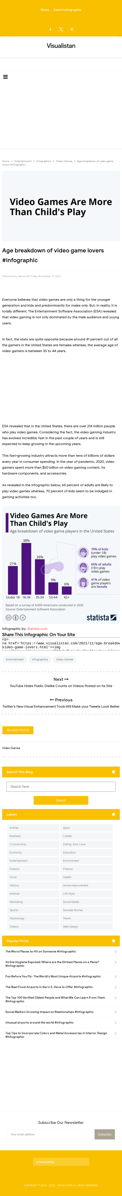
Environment (71, 861)
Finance (68, 869)
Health (67, 877)
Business (15, 836)
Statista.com (37, 629)
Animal (14, 828)
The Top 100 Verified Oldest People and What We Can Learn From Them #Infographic (55, 999)
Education (69, 852)
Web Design (70, 926)
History (14, 885)
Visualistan (65, 1185)
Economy (16, 852)
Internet (15, 893)
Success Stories (73, 910)
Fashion (14, 869)
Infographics (40, 659)
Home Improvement (75, 885)
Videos (14, 926)
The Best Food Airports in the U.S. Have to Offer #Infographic (49, 987)
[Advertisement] (61, 116)
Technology (17, 918)
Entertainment (15, 659)
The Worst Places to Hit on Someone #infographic (40, 951)
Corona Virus (18, 844)
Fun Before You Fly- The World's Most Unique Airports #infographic (53, 976)
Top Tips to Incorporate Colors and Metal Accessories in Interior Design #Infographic (56, 1035)
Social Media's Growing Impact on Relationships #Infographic (49, 1012)
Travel (67, 918)
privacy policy (45, 1162)
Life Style (69, 893)
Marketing (16, 902)
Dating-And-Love (74, 844)
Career (67, 836)
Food (13, 877)
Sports (14, 910)
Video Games (64, 659)
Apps (66, 828)
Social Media (71, 902)
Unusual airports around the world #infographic (39, 1022)
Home (45, 10)
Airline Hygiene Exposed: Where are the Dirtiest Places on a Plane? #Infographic (52, 964)
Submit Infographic (67, 10)
